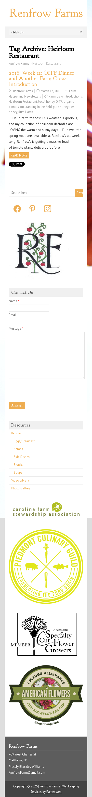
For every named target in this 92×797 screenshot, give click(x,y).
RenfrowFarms (23, 91)
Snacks (18, 465)
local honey (46, 102)
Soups (18, 472)
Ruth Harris (25, 112)
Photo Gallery (20, 488)
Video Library (20, 480)
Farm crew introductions (65, 96)
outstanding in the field (36, 107)
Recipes (16, 433)
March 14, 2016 (51, 91)
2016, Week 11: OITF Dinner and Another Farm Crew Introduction (41, 78)
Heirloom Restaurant (23, 102)
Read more (19, 155)
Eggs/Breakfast (24, 441)
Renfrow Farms (46, 13)
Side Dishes (22, 457)
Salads (18, 449)
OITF (59, 102)
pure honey (60, 107)
